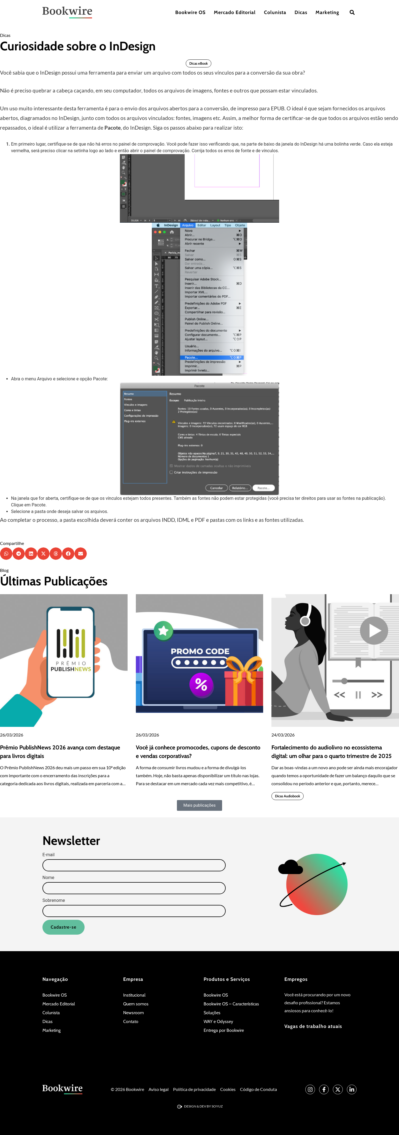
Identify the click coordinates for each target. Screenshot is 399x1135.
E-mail (48, 855)
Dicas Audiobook (287, 796)
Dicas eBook (198, 63)
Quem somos (136, 1003)
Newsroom (133, 1012)
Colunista (275, 12)
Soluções (212, 1012)
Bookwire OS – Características (231, 1003)
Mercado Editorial (235, 12)
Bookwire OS (190, 12)
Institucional (134, 995)
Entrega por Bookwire (224, 1030)
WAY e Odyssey (218, 1021)
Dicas (301, 12)
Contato (130, 1021)
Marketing (327, 12)
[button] (352, 12)
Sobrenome (53, 900)
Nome (48, 877)
